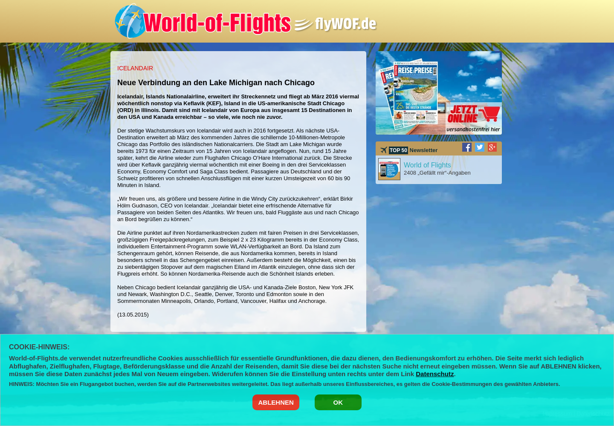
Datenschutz (435, 373)
